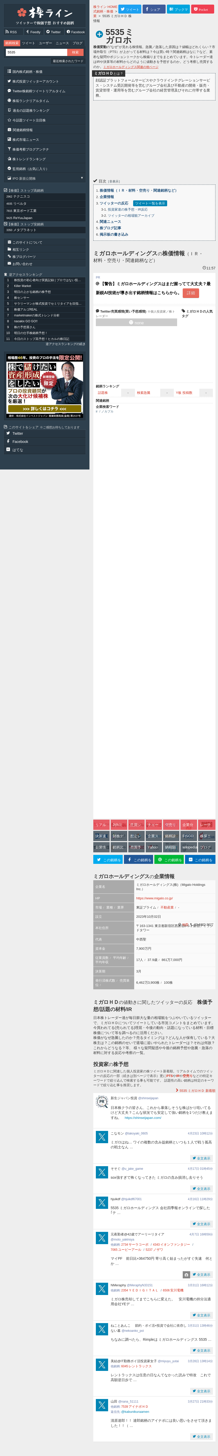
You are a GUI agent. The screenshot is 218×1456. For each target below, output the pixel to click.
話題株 (103, 393)
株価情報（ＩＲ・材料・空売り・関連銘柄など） (139, 190)
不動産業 (167, 907)
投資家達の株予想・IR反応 (128, 209)
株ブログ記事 (110, 228)
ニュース (62, 43)
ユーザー (45, 43)
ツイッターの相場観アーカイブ (131, 215)
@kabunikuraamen (135, 1412)
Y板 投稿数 (184, 393)
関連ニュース (110, 222)
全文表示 (203, 1158)
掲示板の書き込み (114, 234)
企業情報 (107, 197)
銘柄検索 (12, 43)
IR (177, 1076)
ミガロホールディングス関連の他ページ (130, 67)
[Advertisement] (154, 139)
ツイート (28, 43)
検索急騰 (143, 393)
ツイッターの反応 (114, 203)
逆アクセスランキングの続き (66, 344)
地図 (185, 924)
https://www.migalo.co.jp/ (154, 898)
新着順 (197, 1091)
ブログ (78, 43)
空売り (188, 1076)
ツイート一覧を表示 (150, 203)
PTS (169, 1076)
